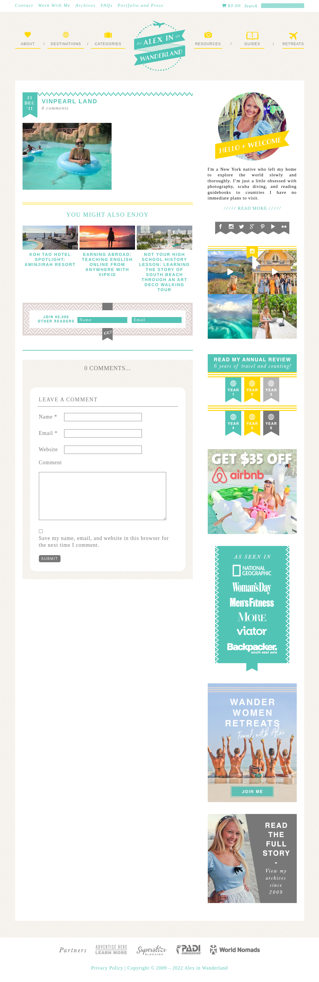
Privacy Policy (108, 967)
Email (48, 433)
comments (55, 108)
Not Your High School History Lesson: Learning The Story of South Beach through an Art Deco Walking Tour (164, 272)
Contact (24, 5)
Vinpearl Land (70, 101)
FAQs (107, 5)
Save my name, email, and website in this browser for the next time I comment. (104, 541)
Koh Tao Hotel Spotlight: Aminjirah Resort (50, 259)
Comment (50, 462)
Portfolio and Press (141, 5)
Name (48, 417)
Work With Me (54, 5)
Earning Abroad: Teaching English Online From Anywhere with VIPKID (107, 264)
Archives (85, 5)
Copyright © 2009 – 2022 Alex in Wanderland (177, 967)
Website (48, 449)
